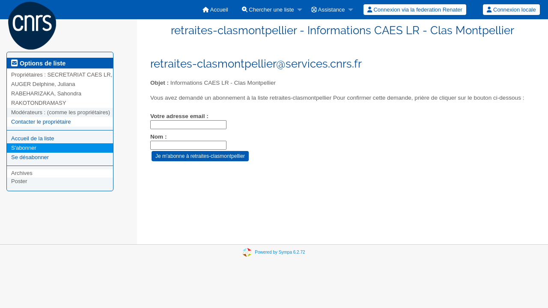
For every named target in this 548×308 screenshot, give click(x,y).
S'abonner (23, 148)
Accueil (215, 9)
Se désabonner (30, 157)
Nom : (158, 136)
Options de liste (38, 63)
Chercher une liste (268, 9)
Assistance (328, 9)
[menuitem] (215, 9)
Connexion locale (511, 9)
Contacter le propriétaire (41, 121)
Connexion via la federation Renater (414, 9)
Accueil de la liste (32, 138)
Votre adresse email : (179, 116)
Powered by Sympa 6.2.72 (280, 252)
